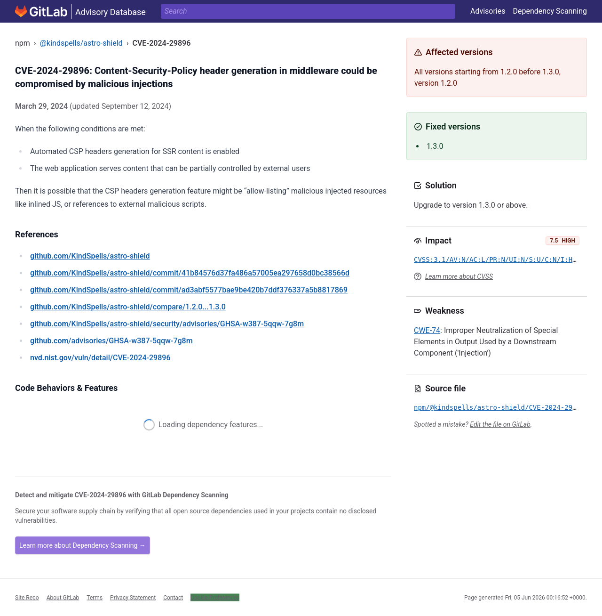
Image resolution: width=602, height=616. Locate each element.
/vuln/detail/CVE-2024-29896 (100, 357)
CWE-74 (427, 330)
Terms (95, 597)
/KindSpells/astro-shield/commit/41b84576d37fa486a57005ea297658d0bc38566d (189, 272)
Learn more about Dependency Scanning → (82, 545)
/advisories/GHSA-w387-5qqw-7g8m (111, 340)
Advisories (488, 11)
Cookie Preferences (214, 597)
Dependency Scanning (550, 11)
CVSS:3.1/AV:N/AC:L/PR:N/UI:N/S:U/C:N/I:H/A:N (501, 259)
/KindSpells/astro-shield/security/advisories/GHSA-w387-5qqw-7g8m (167, 323)
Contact (173, 597)
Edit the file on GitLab (500, 424)
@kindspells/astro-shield (81, 43)
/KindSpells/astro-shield (90, 255)
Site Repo (27, 597)
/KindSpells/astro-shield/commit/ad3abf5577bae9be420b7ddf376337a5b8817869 (189, 289)
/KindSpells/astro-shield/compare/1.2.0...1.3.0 (128, 306)
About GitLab (63, 597)
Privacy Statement (133, 597)
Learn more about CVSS (459, 276)
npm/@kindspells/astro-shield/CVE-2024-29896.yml (507, 407)
